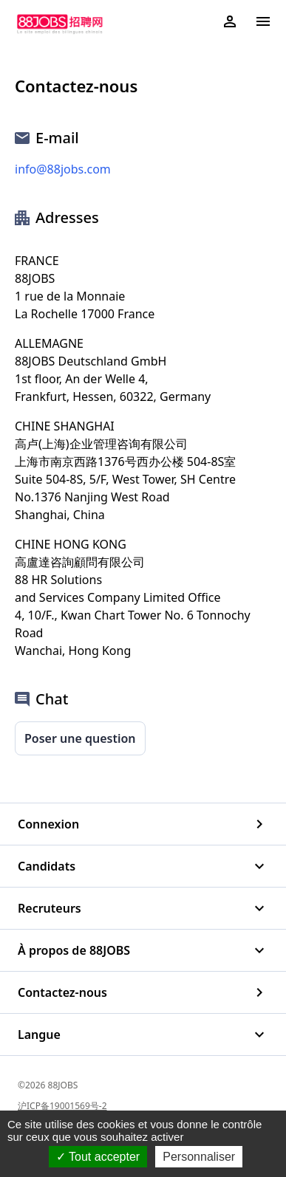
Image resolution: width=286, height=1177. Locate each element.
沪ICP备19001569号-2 (62, 1105)
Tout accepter (98, 1156)
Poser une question (80, 738)
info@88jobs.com (63, 169)
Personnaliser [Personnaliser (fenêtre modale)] (199, 1156)
